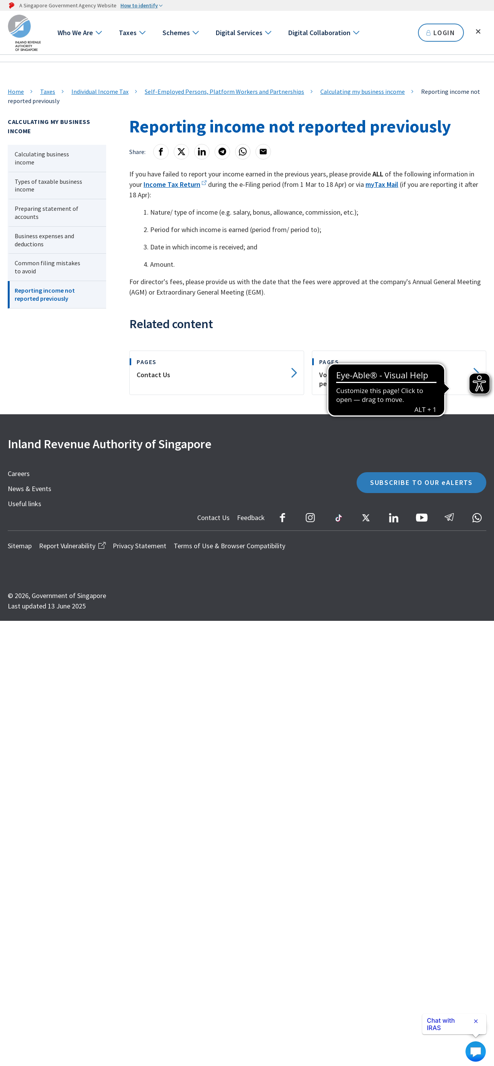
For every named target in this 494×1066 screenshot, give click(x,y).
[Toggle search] (478, 32)
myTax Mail (381, 184)
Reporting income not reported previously (45, 294)
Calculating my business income (362, 91)
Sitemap (20, 545)
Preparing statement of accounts (46, 212)
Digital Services (239, 32)
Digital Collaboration (319, 32)
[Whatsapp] (242, 151)
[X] (181, 151)
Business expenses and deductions (44, 240)
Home (16, 91)
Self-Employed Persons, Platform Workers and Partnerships (224, 91)
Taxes (128, 32)
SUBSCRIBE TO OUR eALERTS (421, 482)
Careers (19, 473)
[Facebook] (161, 151)
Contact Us (213, 517)
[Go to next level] (98, 32)
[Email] (263, 151)
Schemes (176, 32)
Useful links (24, 503)
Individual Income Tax (100, 91)
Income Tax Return (172, 184)
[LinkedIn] (202, 151)
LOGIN (440, 32)
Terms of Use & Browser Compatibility (229, 545)
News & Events (29, 488)
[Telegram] (222, 151)
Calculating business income (42, 158)
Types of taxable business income (48, 185)
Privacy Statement (139, 545)
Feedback (251, 517)
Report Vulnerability (72, 545)
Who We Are (75, 32)
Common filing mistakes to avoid (47, 267)
